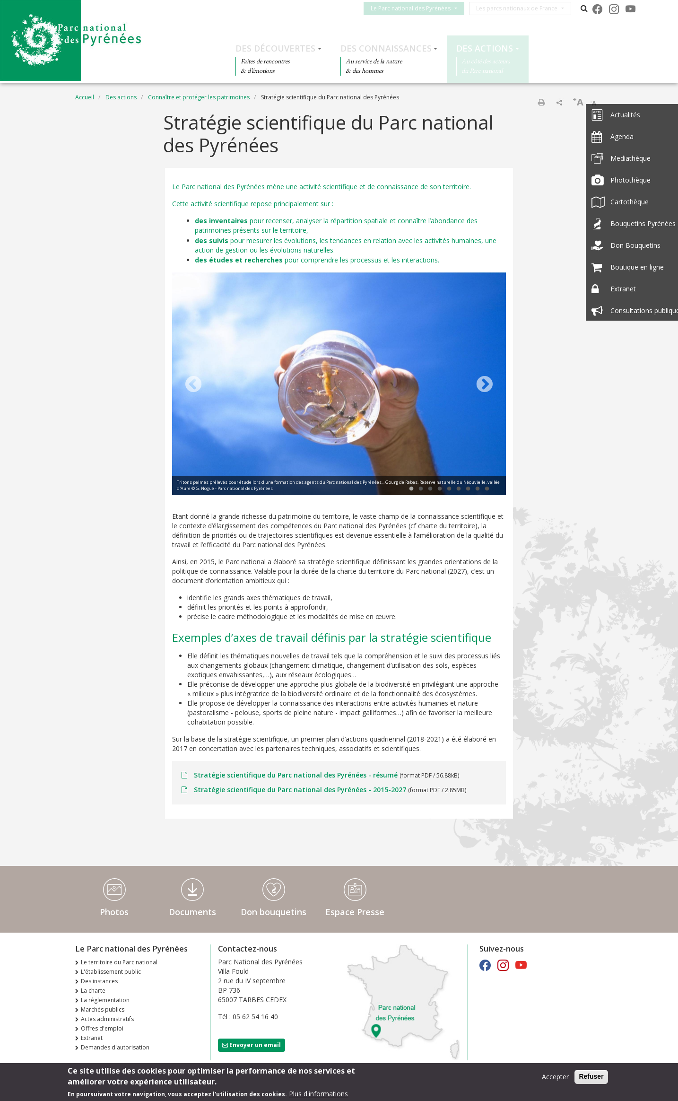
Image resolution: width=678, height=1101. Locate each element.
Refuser (591, 1077)
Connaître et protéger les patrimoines (199, 97)
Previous (193, 385)
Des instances (99, 981)
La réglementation (105, 1000)
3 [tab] (430, 489)
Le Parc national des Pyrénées (415, 8)
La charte (93, 991)
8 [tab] (477, 489)
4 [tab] (439, 489)
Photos (114, 912)
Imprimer (541, 102)
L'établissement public (111, 972)
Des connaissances (386, 48)
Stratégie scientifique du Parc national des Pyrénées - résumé (296, 774)
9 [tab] (487, 489)
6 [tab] (458, 489)
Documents (192, 912)
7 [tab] (468, 489)
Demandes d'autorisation (115, 1047)
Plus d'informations (318, 1093)
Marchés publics (102, 1009)
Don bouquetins (273, 912)
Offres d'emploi (102, 1028)
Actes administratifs (107, 1019)
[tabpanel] (339, 385)
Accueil (84, 97)
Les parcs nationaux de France (521, 8)
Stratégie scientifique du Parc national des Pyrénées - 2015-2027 (300, 789)
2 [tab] (421, 489)
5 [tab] (449, 489)
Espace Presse (354, 912)
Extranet (92, 1038)
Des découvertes (275, 48)
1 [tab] (411, 489)
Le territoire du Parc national (119, 962)
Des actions (484, 48)
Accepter (555, 1077)
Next (484, 385)
